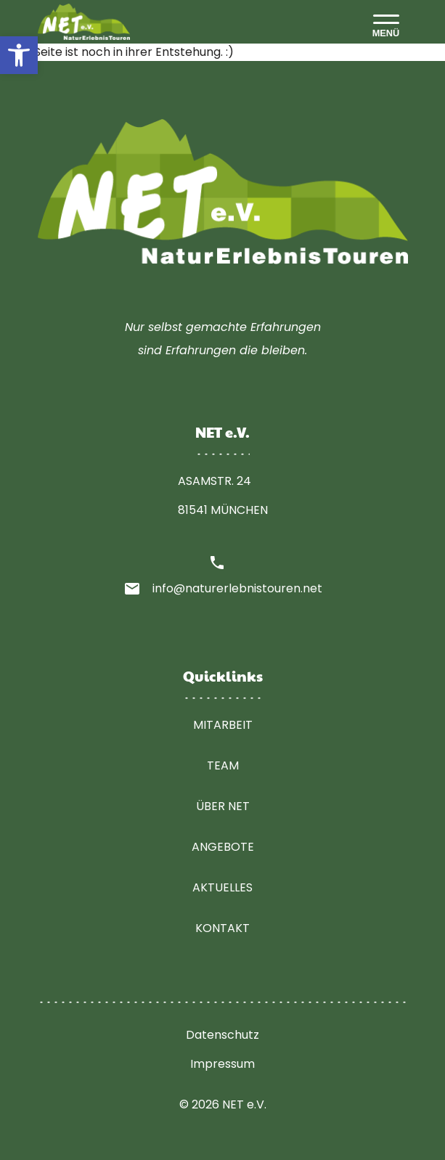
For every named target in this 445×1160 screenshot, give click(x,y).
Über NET (223, 806)
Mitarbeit (223, 724)
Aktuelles (222, 887)
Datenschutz (222, 1034)
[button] (19, 55)
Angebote (223, 846)
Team (223, 765)
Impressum (222, 1063)
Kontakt (222, 928)
